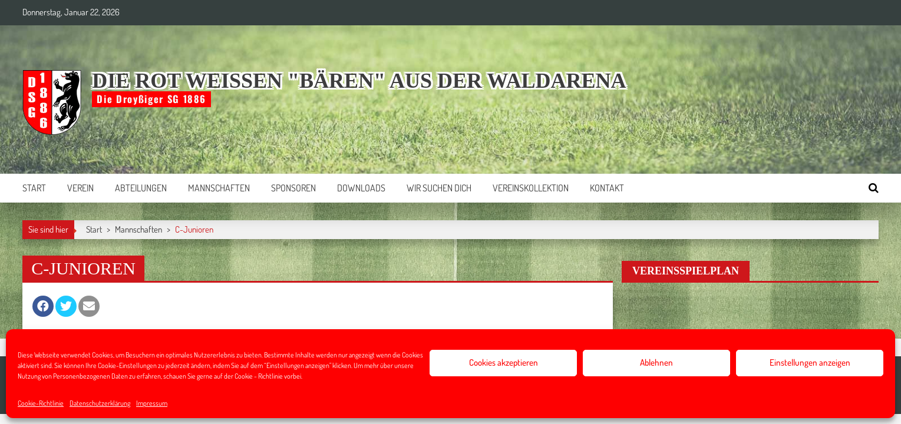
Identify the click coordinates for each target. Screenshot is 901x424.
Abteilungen (141, 188)
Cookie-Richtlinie (41, 403)
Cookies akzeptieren (503, 362)
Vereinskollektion (531, 188)
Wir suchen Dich (439, 188)
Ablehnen (656, 362)
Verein (80, 188)
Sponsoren (293, 188)
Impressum (151, 403)
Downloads (361, 188)
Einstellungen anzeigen (810, 362)
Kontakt (607, 188)
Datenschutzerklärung (100, 403)
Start (34, 188)
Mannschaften (219, 188)
